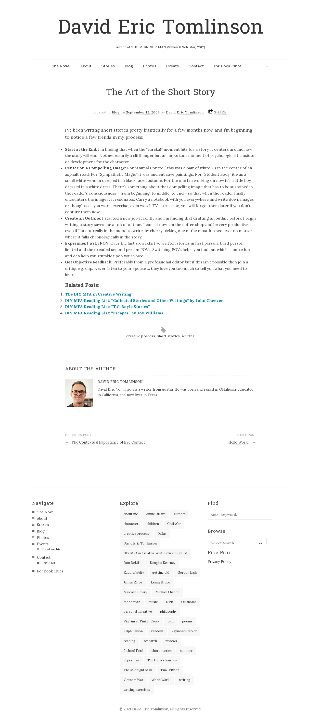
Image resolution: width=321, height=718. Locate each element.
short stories (168, 336)
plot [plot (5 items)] (171, 621)
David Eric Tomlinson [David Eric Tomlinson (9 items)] (140, 543)
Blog (129, 66)
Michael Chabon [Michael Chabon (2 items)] (167, 592)
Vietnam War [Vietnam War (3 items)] (133, 680)
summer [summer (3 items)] (186, 651)
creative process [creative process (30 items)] (136, 534)
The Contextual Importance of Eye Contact (105, 442)
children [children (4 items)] (153, 524)
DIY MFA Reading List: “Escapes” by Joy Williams (114, 312)
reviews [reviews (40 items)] (171, 641)
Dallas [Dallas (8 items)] (162, 534)
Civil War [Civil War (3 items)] (174, 524)
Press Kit (48, 563)
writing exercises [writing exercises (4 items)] (137, 690)
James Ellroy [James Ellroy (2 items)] (133, 582)
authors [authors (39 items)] (180, 514)
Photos (149, 66)
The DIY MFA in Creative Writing (98, 294)
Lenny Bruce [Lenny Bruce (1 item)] (160, 582)
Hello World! (242, 442)
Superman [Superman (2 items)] (131, 660)
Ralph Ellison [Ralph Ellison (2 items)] (133, 631)
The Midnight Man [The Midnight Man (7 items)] (138, 670)
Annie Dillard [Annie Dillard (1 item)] (156, 514)
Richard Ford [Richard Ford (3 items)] (133, 651)
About (85, 66)
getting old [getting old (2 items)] (160, 572)
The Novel (61, 66)
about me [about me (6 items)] (131, 514)
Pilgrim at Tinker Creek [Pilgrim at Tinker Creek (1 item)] (141, 621)
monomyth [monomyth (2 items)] (132, 602)
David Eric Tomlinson (160, 27)
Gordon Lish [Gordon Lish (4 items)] (187, 572)
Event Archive (51, 549)
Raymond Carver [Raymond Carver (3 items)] (184, 631)
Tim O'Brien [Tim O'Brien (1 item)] (169, 670)
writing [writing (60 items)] (184, 680)
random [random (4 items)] (157, 631)
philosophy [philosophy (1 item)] (168, 611)
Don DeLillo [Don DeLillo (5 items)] (132, 563)
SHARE (220, 112)
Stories (108, 66)
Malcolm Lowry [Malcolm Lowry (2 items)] (135, 592)
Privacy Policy (219, 561)
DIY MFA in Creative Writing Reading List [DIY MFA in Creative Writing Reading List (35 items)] (156, 553)
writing (188, 336)
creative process (140, 336)
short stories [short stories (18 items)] (162, 651)
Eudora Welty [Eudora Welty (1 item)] (134, 572)
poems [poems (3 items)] (187, 621)
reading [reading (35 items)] (129, 641)
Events (172, 66)
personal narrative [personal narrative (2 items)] (138, 611)
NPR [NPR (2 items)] (169, 602)
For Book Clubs (228, 66)
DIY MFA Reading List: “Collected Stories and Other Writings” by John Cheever (144, 300)
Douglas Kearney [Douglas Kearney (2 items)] (162, 563)
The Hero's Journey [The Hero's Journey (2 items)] (162, 660)
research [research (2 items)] (150, 641)
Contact (196, 66)
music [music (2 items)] (153, 602)
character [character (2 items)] (131, 524)
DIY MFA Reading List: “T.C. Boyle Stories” (107, 306)
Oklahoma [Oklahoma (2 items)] (188, 602)
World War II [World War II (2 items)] (161, 680)
